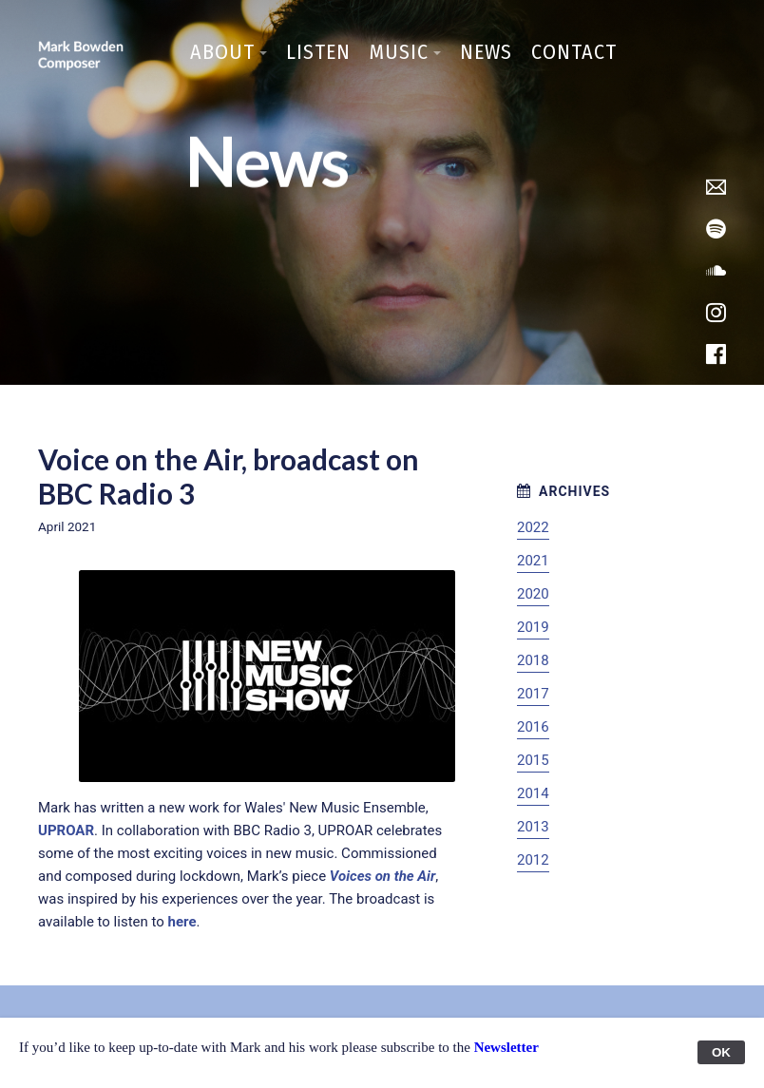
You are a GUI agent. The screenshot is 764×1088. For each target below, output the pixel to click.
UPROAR (66, 830)
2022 (533, 527)
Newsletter (506, 1047)
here (182, 921)
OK (721, 1052)
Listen (318, 52)
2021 (533, 560)
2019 (533, 627)
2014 (533, 793)
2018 (533, 660)
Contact (574, 52)
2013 (533, 826)
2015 (533, 760)
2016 (533, 726)
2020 (533, 593)
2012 (533, 859)
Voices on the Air (382, 876)
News (486, 52)
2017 (533, 693)
